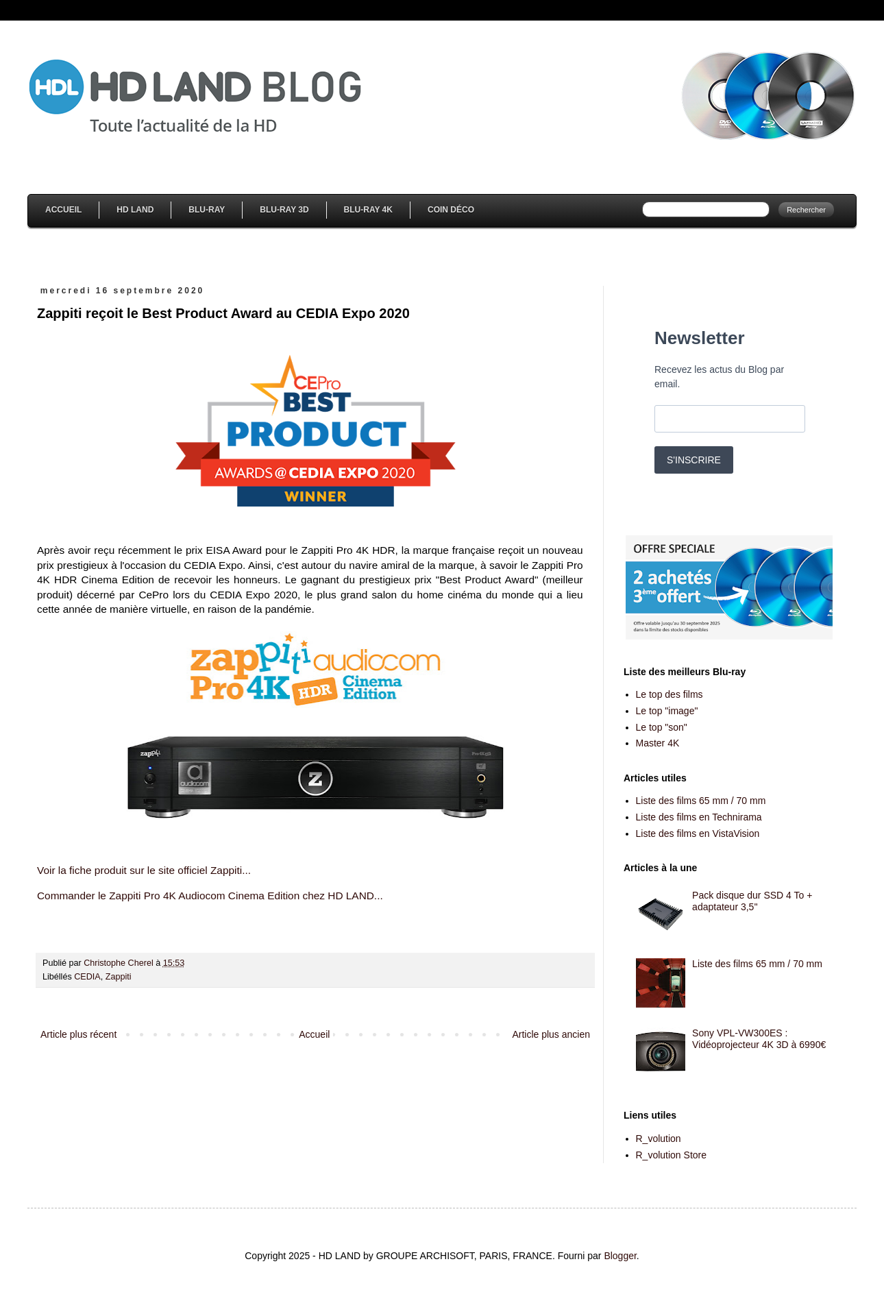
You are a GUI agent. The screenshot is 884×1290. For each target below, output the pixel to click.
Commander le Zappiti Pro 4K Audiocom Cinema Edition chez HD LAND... (210, 895)
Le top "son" (661, 727)
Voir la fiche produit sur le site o (110, 870)
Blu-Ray (206, 210)
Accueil (63, 210)
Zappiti (119, 977)
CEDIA (87, 977)
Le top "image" (667, 710)
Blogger (620, 1255)
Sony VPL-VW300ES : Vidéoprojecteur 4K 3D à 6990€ (759, 1038)
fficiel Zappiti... (217, 870)
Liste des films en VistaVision (698, 833)
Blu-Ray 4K (368, 210)
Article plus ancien (551, 1034)
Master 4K (658, 743)
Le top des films (669, 694)
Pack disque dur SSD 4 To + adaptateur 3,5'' (752, 901)
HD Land (135, 210)
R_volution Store (671, 1154)
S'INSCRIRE (694, 459)
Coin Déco (451, 210)
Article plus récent (78, 1034)
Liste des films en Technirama (699, 817)
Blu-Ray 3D (284, 210)
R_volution (658, 1138)
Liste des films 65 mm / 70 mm (701, 800)
